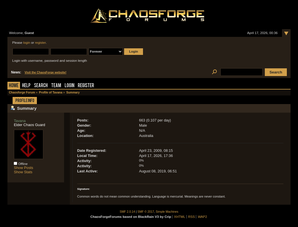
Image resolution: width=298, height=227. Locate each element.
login (26, 42)
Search (41, 86)
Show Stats (23, 172)
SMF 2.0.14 (127, 211)
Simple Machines (167, 211)
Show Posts (23, 168)
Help (26, 86)
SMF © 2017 (146, 211)
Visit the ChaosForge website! (45, 72)
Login (69, 86)
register (40, 42)
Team (56, 86)
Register (86, 86)
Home (14, 86)
